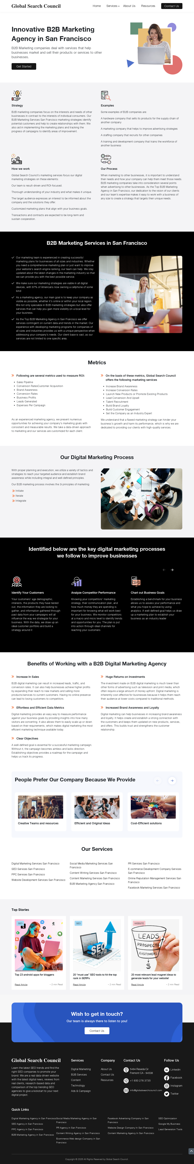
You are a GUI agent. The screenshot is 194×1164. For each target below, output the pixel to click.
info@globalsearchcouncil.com (146, 1090)
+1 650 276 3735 (140, 1080)
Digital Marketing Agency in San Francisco (34, 1118)
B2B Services (79, 1074)
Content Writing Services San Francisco (93, 872)
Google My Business (169, 1123)
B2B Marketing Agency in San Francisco (33, 1134)
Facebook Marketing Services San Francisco (154, 887)
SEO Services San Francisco (28, 869)
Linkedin (175, 1069)
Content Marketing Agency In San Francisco (131, 1133)
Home (97, 6)
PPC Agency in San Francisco (27, 1129)
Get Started (23, 66)
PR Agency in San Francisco (71, 1127)
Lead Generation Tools (170, 1129)
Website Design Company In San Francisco (131, 1127)
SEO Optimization (167, 1118)
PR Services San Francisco (144, 863)
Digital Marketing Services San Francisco (35, 863)
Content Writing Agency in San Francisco (78, 1133)
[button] (172, 568)
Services (111, 6)
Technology (78, 1085)
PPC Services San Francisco (28, 874)
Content (76, 1080)
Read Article (21, 984)
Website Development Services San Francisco (38, 879)
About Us (129, 6)
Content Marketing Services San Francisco (95, 878)
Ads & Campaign (81, 1091)
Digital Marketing (81, 1069)
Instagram (176, 1085)
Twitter (175, 1093)
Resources (148, 6)
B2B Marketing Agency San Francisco (92, 883)
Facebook (176, 1077)
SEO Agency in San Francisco (27, 1123)
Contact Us (171, 6)
